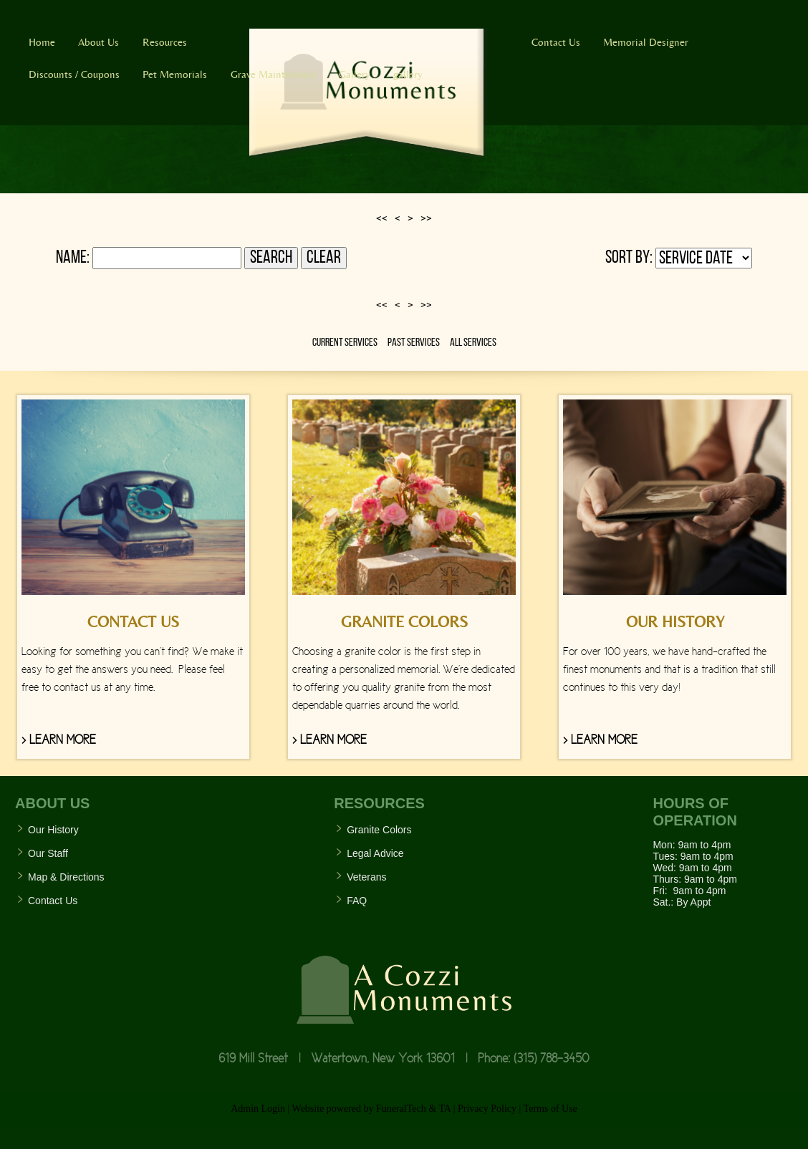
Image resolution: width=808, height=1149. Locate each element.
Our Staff (48, 853)
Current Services (344, 343)
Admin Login (258, 1108)
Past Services (414, 343)
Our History (53, 829)
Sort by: (629, 258)
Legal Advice (375, 853)
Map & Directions (66, 877)
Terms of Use (550, 1108)
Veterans (366, 877)
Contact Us (52, 900)
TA (444, 1108)
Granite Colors (379, 829)
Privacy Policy (487, 1108)
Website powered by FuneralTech (359, 1108)
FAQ (357, 900)
